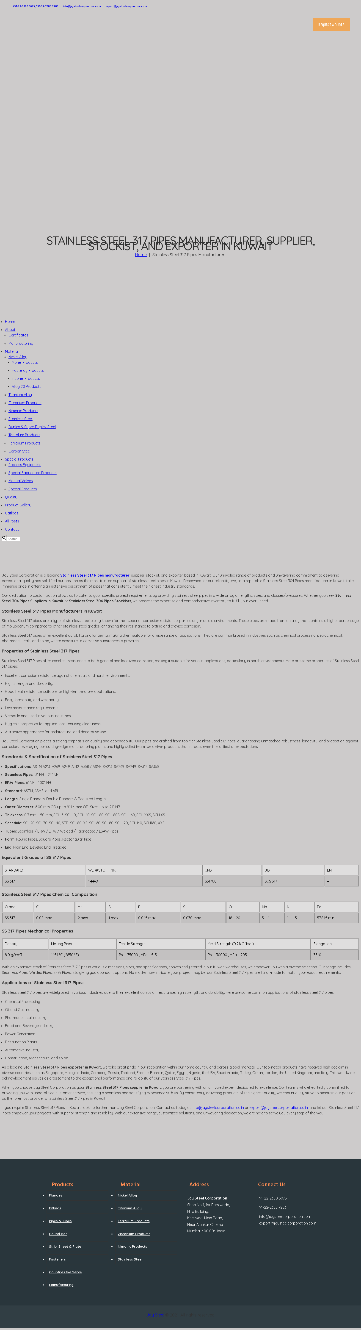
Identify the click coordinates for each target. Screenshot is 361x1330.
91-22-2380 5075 (273, 1198)
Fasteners (57, 1259)
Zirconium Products (134, 1234)
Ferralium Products (134, 1221)
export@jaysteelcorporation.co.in (287, 1223)
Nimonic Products (132, 1246)
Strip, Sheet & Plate (65, 1246)
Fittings (55, 1208)
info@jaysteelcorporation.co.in (218, 1107)
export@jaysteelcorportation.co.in (278, 1107)
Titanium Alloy (130, 1208)
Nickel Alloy (127, 1195)
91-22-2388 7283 (272, 1207)
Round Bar (58, 1234)
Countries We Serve (65, 1272)
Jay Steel (155, 1315)
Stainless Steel (130, 1259)
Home (141, 255)
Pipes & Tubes (60, 1221)
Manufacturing (61, 1285)
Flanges (55, 1195)
